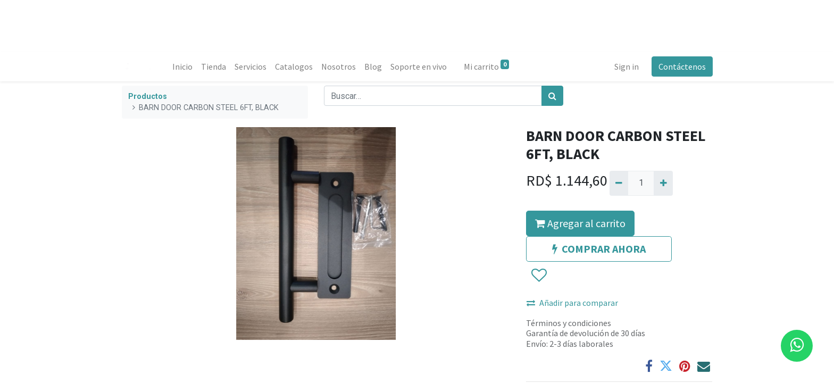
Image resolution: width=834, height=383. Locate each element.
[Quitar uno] (619, 183)
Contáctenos (681, 66)
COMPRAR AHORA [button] (599, 248)
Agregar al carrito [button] (580, 223)
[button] (538, 275)
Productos (147, 96)
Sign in (626, 66)
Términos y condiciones (568, 323)
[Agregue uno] (663, 183)
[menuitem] (183, 66)
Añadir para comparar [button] (572, 302)
